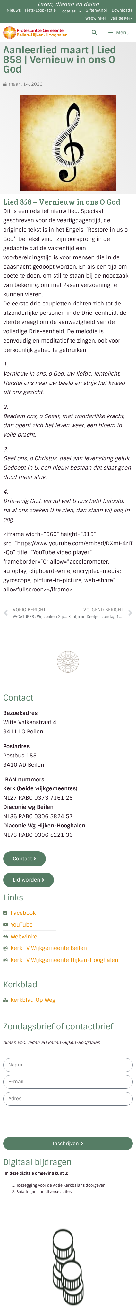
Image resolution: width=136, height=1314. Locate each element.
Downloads (122, 10)
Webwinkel (95, 18)
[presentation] (52, 1121)
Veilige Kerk (121, 18)
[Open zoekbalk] (94, 32)
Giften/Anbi (96, 10)
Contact (18, 698)
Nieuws (14, 10)
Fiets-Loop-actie (40, 10)
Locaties (70, 11)
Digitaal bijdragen (37, 1162)
